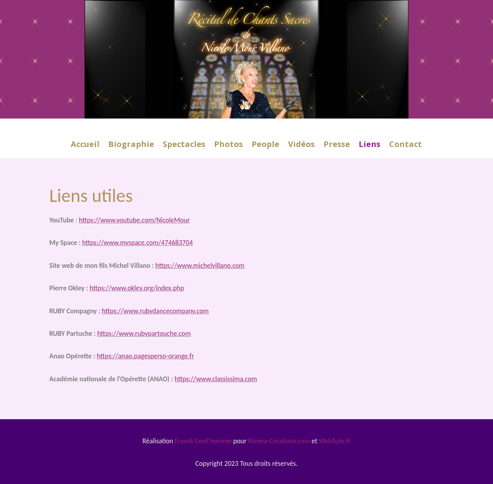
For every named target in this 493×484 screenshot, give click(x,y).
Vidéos (301, 145)
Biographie (131, 145)
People (265, 145)
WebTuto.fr (334, 441)
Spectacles (184, 145)
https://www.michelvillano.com (199, 265)
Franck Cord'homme (203, 441)
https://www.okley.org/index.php (137, 288)
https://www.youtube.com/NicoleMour (134, 220)
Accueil (85, 145)
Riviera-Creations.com (279, 441)
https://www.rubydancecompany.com (155, 311)
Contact (405, 145)
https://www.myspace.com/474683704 (137, 242)
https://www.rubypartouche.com (144, 333)
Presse (337, 145)
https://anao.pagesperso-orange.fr (145, 356)
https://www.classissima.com (216, 379)
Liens (369, 145)
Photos (228, 145)
